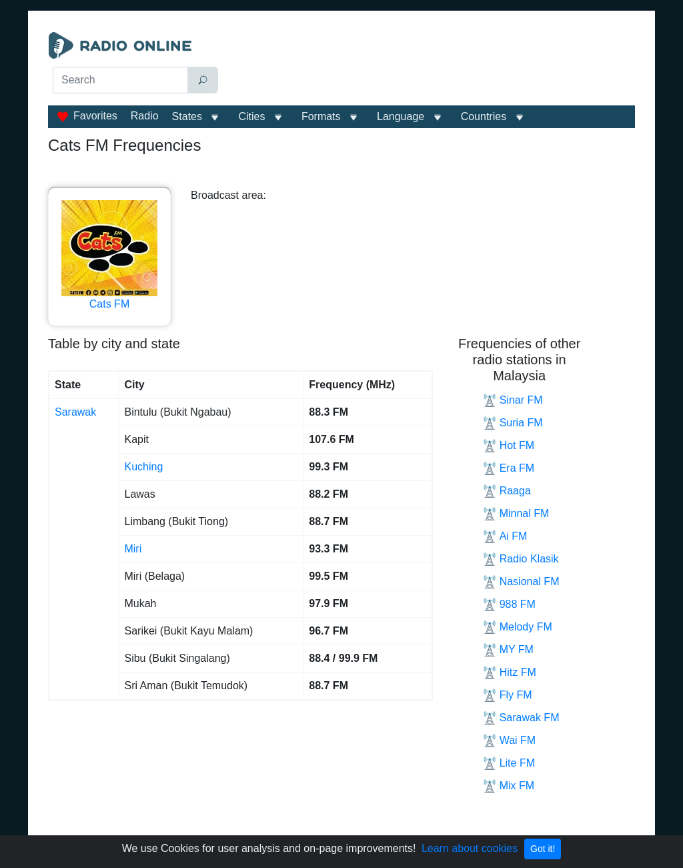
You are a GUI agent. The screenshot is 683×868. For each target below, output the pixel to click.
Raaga (507, 491)
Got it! (542, 848)
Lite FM (509, 763)
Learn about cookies (470, 848)
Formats (321, 116)
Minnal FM (516, 513)
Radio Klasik (521, 559)
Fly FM (507, 695)
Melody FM (517, 627)
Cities (251, 116)
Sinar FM (513, 400)
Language (400, 116)
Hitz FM (509, 672)
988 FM (509, 604)
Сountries (483, 116)
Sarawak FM (521, 718)
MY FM (508, 650)
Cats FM (109, 255)
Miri (132, 548)
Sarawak (75, 412)
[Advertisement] (431, 65)
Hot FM (508, 445)
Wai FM (509, 740)
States (187, 116)
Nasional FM (521, 581)
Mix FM (508, 786)
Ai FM (505, 536)
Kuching (143, 466)
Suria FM (513, 423)
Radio (145, 115)
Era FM (508, 468)
